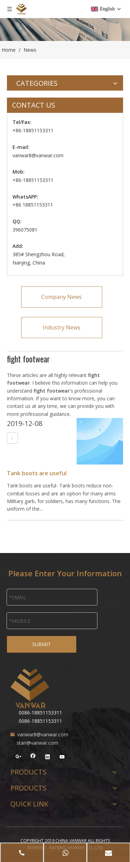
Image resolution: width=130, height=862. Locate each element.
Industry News (61, 327)
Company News (61, 297)
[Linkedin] (47, 757)
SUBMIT (41, 644)
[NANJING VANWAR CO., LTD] (29, 688)
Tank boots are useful (37, 473)
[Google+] (18, 757)
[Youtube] (62, 757)
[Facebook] (33, 757)
